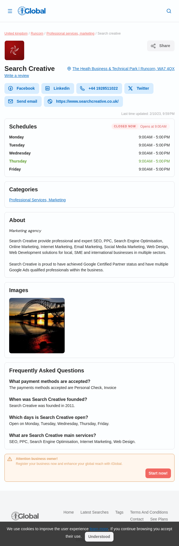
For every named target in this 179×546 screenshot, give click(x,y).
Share (160, 46)
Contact (136, 519)
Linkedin (57, 88)
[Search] (169, 10)
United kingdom (15, 33)
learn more (99, 529)
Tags (119, 512)
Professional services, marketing (70, 33)
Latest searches (94, 512)
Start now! (158, 473)
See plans (159, 519)
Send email (22, 101)
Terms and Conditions (149, 512)
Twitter (138, 88)
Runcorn (37, 33)
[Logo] (32, 10)
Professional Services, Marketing (37, 200)
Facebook (21, 88)
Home (69, 512)
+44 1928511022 (99, 88)
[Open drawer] (10, 10)
